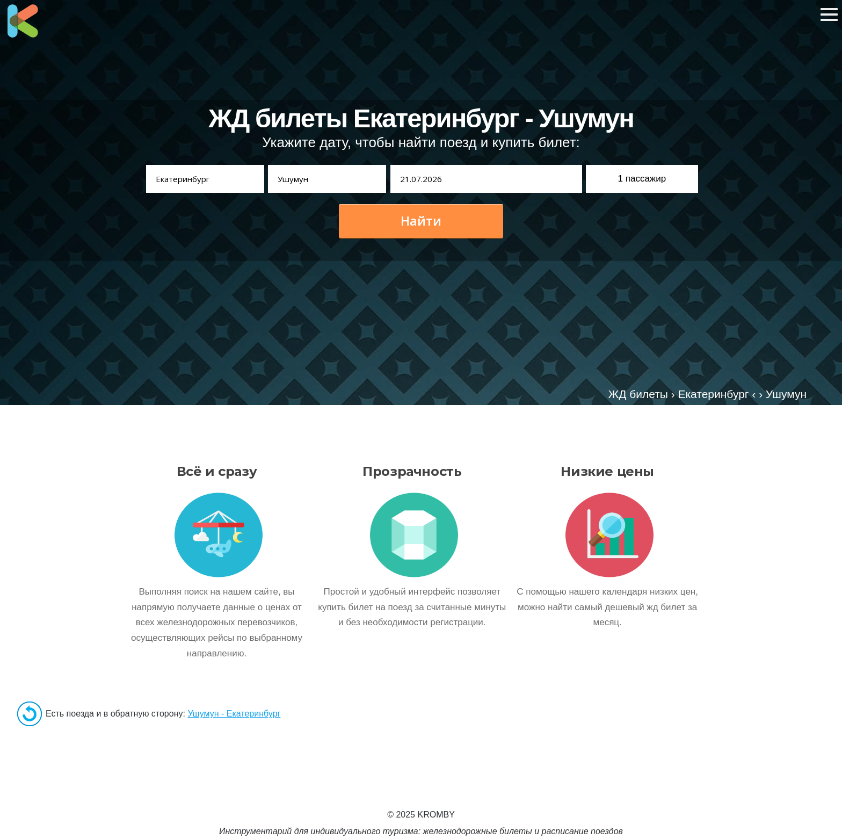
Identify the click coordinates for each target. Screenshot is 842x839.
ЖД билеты (638, 394)
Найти (421, 220)
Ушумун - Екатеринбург (233, 713)
